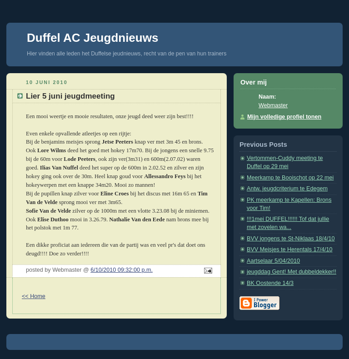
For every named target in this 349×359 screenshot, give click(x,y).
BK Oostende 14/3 (270, 283)
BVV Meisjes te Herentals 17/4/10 (290, 249)
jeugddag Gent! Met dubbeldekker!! (291, 272)
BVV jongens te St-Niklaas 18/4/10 (290, 238)
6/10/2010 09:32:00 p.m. (121, 270)
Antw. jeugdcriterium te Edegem (287, 188)
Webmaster (273, 105)
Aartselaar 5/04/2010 (273, 261)
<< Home (33, 296)
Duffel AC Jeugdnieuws (92, 38)
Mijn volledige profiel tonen (284, 117)
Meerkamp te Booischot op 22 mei (290, 178)
